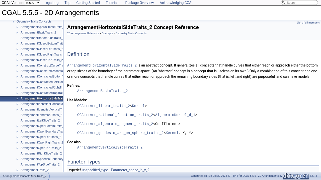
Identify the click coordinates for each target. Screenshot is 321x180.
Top (67, 3)
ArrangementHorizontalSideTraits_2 (44, 98)
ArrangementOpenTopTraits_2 (41, 148)
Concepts (107, 33)
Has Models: (77, 100)
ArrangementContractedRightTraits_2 (45, 87)
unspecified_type (95, 170)
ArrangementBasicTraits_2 (38, 32)
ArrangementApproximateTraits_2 (43, 27)
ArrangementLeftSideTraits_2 (40, 120)
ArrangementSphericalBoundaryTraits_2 (47, 159)
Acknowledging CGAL (176, 3)
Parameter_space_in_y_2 (130, 170)
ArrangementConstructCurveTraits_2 (45, 65)
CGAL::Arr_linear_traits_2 (103, 105)
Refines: (73, 85)
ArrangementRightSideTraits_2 (41, 153)
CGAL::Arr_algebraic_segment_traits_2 (115, 123)
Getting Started (88, 3)
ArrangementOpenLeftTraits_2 (41, 137)
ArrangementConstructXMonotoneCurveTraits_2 (53, 71)
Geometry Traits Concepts (34, 21)
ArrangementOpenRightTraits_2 (42, 142)
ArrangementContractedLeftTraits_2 (44, 82)
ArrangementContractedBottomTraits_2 (47, 76)
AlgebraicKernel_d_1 (175, 114)
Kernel (138, 105)
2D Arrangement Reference (83, 33)
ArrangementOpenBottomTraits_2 (43, 126)
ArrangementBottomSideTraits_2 (42, 38)
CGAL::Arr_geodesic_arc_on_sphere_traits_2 (120, 132)
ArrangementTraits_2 (35, 170)
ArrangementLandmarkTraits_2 (41, 115)
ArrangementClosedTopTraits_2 (42, 60)
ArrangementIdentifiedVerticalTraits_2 (46, 109)
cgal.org (52, 3)
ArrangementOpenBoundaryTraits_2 (45, 131)
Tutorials (112, 3)
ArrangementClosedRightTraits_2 (43, 54)
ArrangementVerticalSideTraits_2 (109, 147)
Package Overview (139, 3)
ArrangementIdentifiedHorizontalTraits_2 (47, 104)
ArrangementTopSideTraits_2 (40, 164)
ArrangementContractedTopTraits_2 (44, 93)
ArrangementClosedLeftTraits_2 (42, 49)
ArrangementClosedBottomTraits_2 (44, 43)
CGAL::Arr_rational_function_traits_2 (115, 114)
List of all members (308, 22)
